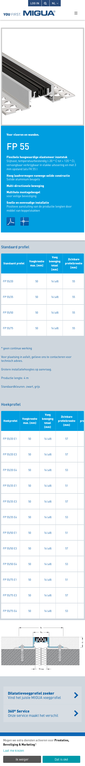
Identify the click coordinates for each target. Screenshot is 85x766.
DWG (24, 221)
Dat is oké (61, 759)
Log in (34, 3)
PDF (11, 221)
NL (55, 3)
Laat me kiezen (13, 750)
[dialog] (42, 751)
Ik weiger (22, 759)
